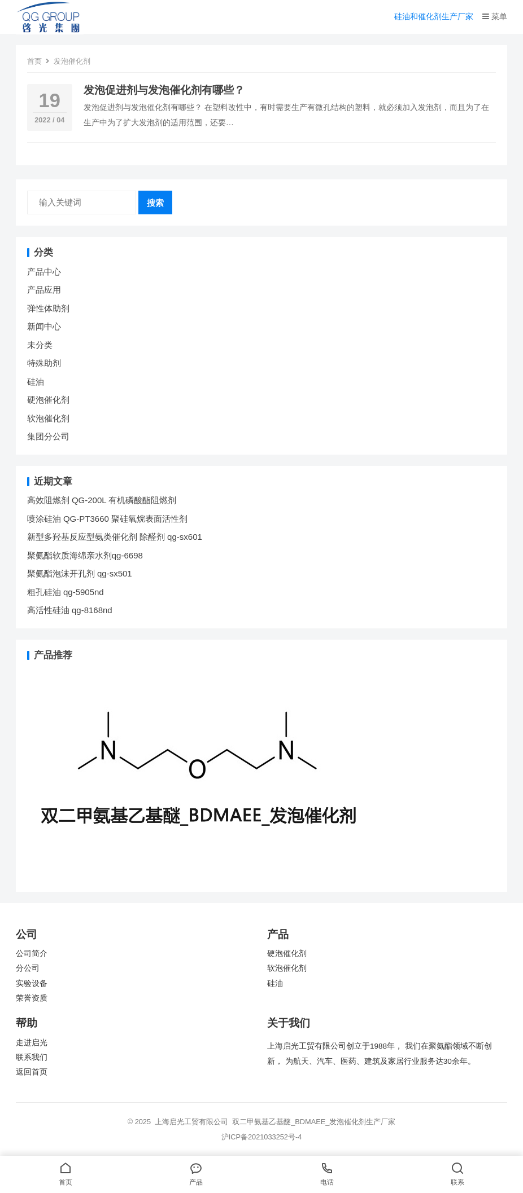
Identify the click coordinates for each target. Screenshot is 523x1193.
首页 (34, 61)
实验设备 (31, 983)
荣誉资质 (31, 998)
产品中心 (44, 271)
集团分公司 (48, 436)
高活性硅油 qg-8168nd (69, 610)
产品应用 (44, 289)
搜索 (155, 203)
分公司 (28, 968)
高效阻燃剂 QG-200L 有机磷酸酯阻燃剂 (101, 500)
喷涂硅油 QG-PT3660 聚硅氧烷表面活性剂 (107, 518)
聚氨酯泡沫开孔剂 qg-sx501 (80, 573)
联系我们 (31, 1057)
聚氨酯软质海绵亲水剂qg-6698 (85, 555)
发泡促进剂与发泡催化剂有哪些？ (164, 90)
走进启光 (31, 1042)
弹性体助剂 (48, 308)
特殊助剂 (44, 363)
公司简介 (31, 953)
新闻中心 (44, 326)
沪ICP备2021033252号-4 (261, 1137)
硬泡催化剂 (48, 399)
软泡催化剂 (48, 418)
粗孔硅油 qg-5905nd (65, 592)
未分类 (40, 345)
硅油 (35, 381)
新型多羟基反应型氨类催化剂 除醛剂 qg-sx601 (115, 537)
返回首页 (31, 1072)
